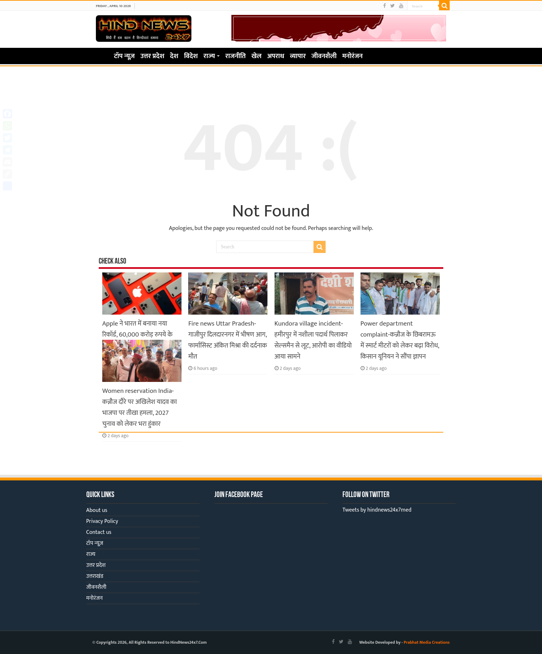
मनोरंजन (352, 56)
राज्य (209, 56)
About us (97, 510)
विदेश (191, 56)
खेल (257, 56)
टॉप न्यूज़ (124, 56)
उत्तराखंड (94, 576)
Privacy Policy (102, 521)
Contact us (98, 532)
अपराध (275, 56)
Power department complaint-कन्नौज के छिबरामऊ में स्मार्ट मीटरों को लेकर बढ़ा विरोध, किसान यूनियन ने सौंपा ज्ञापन (400, 340)
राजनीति (235, 56)
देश (174, 56)
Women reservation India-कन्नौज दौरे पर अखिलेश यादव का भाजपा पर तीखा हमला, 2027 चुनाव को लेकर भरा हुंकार (139, 407)
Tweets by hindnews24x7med (376, 510)
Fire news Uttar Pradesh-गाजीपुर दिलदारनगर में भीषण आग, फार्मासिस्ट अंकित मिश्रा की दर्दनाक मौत (227, 340)
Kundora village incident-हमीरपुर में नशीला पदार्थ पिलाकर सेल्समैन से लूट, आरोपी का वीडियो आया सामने (313, 340)
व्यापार (298, 56)
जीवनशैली (323, 56)
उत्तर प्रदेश (152, 56)
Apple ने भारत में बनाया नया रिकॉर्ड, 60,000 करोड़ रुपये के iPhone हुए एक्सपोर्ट (137, 334)
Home (101, 55)
